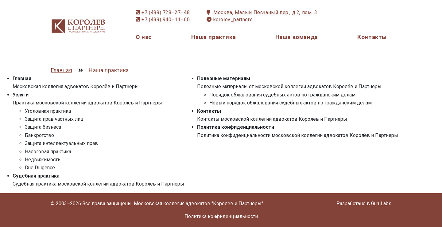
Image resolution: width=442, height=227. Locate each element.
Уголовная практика (48, 111)
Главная (22, 78)
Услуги (21, 95)
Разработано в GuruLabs (363, 203)
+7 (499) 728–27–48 (166, 12)
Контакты (372, 37)
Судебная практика (36, 176)
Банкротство (39, 135)
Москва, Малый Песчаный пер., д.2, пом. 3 (265, 12)
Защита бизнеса (43, 127)
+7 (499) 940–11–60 (166, 19)
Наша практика (213, 37)
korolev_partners (233, 19)
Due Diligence (40, 167)
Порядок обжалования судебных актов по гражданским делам (282, 95)
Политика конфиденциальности (235, 127)
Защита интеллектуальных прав (61, 143)
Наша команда (296, 37)
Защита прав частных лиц (54, 119)
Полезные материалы (223, 78)
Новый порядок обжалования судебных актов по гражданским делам (290, 103)
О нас (144, 37)
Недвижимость (42, 159)
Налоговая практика (48, 152)
